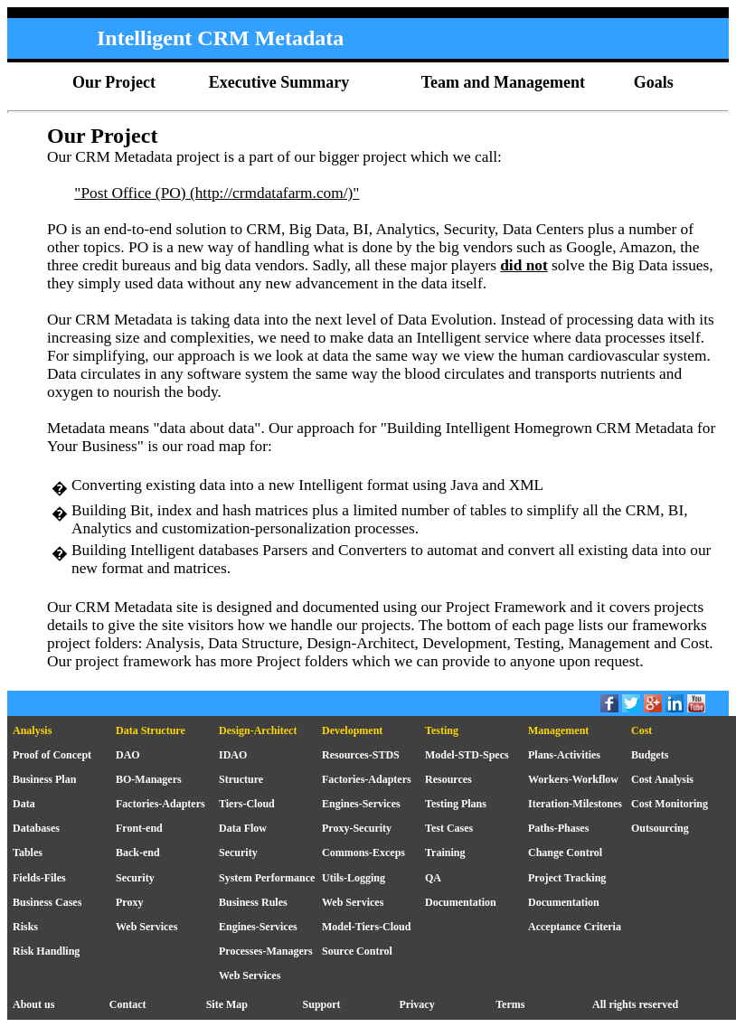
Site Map (227, 1004)
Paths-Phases (558, 828)
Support (322, 1004)
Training (445, 852)
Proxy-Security (357, 828)
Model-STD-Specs (467, 755)
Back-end (138, 852)
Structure (241, 779)
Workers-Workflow (573, 779)
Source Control (357, 951)
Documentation (460, 902)
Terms (509, 1004)
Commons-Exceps (363, 852)
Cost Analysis (662, 779)
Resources (448, 779)
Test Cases (449, 828)
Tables (27, 852)
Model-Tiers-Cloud (366, 926)
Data (24, 803)
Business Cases (47, 902)
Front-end (139, 828)
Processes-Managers (266, 951)
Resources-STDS (361, 755)
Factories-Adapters (366, 779)
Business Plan (44, 779)
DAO (128, 755)
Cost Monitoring (669, 803)
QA (433, 878)
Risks (25, 926)
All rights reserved (635, 1004)
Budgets (649, 755)
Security (238, 852)
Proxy (129, 902)
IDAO (233, 755)
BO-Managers (149, 779)
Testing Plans (455, 803)
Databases (36, 828)
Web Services (352, 902)
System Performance (267, 878)
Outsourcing (660, 828)
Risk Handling (46, 951)
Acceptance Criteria (574, 926)
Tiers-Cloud (247, 803)
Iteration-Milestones (575, 803)
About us (33, 1004)
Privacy (416, 1004)
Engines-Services (361, 803)
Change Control (565, 852)
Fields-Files (39, 878)
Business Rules (253, 902)
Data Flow (243, 828)
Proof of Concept (52, 755)
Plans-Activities (564, 755)
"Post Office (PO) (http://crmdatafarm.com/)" (216, 193)
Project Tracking (567, 878)
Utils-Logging (353, 878)
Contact (127, 1004)
